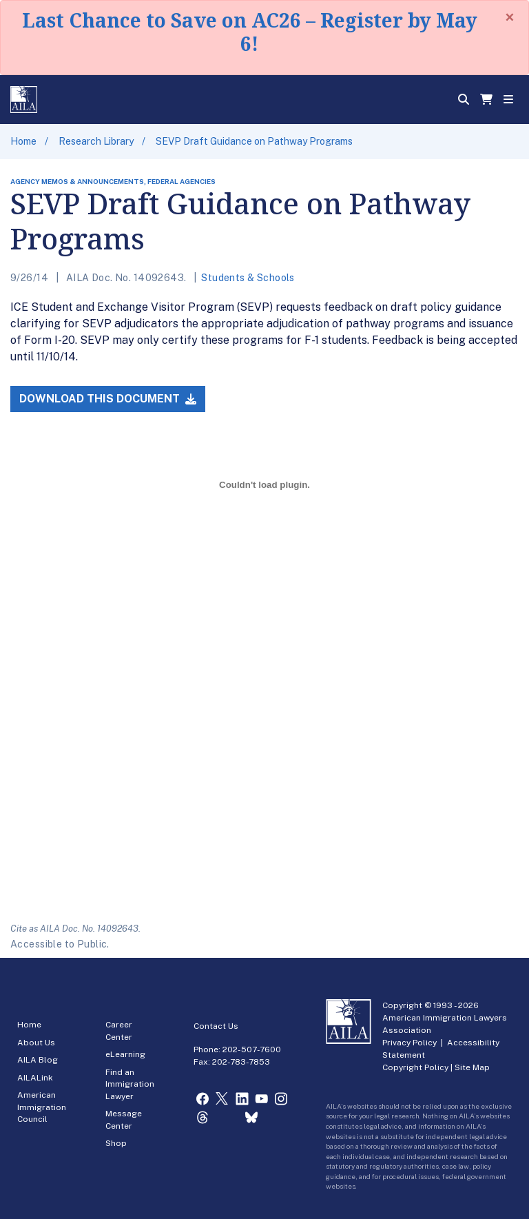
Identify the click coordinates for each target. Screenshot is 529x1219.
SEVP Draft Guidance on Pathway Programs (254, 141)
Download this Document (107, 398)
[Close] (509, 17)
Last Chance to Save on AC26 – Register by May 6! (249, 32)
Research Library (96, 141)
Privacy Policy (409, 1042)
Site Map (472, 1067)
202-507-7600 (251, 1049)
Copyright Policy (415, 1067)
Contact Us (216, 1026)
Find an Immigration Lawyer (129, 1084)
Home (23, 141)
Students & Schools (248, 277)
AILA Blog (37, 1060)
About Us (36, 1042)
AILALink (35, 1078)
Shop (116, 1143)
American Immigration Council (41, 1107)
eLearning (125, 1054)
